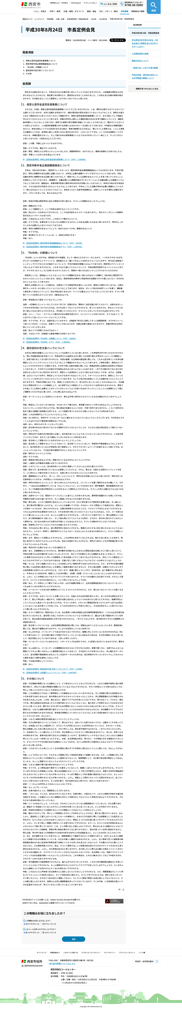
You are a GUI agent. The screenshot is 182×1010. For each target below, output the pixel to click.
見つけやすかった (32, 932)
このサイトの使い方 (70, 952)
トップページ (39, 19)
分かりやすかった (32, 924)
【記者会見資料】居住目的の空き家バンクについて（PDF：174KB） (54, 669)
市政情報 (124, 11)
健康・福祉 (91, 11)
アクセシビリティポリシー (91, 952)
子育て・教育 (54, 11)
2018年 (93, 19)
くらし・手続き (39, 11)
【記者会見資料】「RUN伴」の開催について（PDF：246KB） (51, 338)
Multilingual (76, 3)
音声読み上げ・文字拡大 (59, 3)
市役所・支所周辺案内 (144, 961)
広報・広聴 (60, 19)
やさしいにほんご (90, 3)
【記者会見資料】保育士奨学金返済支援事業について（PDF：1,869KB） (56, 159)
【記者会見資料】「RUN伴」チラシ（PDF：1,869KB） (48, 342)
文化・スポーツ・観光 (108, 11)
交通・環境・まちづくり (73, 11)
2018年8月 (103, 19)
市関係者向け (55, 952)
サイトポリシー (109, 952)
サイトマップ (42, 952)
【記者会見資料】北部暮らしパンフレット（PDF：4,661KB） (51, 672)
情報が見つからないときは (147, 88)
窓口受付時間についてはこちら (62, 963)
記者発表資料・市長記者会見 (77, 19)
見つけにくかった (49, 932)
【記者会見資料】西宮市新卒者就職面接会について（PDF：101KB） (54, 243)
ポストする (119, 40)
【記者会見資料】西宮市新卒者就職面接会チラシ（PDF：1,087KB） (54, 246)
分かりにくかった (49, 924)
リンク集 (142, 952)
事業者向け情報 (137, 11)
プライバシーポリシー (127, 952)
